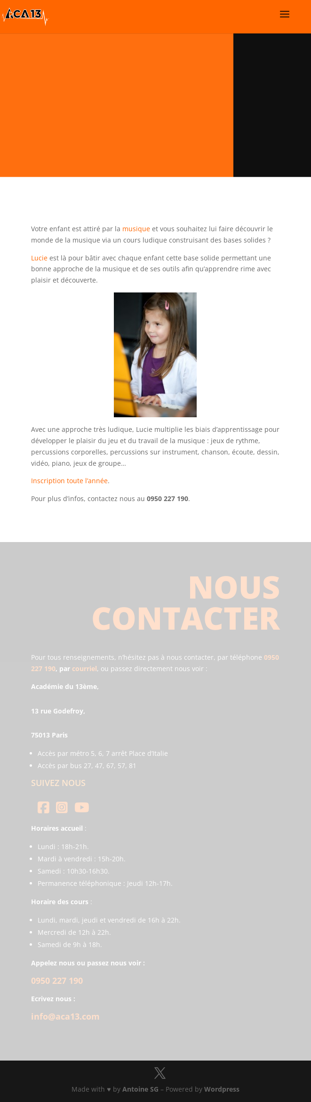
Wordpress (221, 1089)
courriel (84, 668)
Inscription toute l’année (69, 480)
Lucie (39, 257)
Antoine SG (140, 1089)
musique (136, 228)
